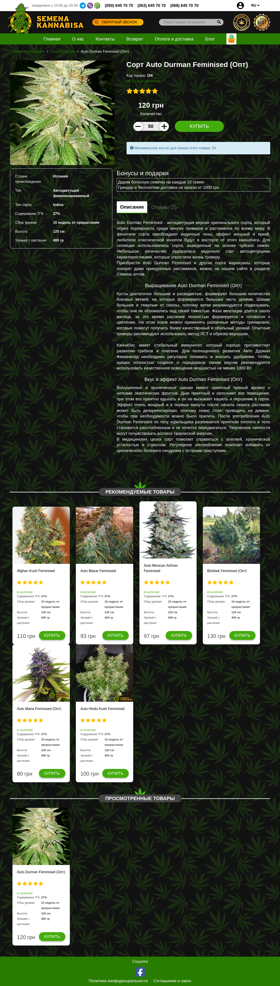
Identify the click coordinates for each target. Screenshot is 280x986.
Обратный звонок (116, 22)
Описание (132, 207)
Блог (210, 38)
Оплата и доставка (174, 38)
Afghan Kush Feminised (36, 571)
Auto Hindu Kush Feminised (102, 709)
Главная (52, 38)
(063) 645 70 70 (151, 5)
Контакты (105, 38)
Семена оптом (63, 51)
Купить (199, 126)
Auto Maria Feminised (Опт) (39, 709)
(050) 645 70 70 (119, 5)
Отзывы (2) (164, 207)
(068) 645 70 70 (184, 5)
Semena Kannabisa (28, 51)
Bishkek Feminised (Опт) (227, 571)
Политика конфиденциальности (118, 981)
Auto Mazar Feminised (98, 571)
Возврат (134, 38)
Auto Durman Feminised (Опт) (41, 872)
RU (255, 5)
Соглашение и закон (172, 981)
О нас (78, 38)
